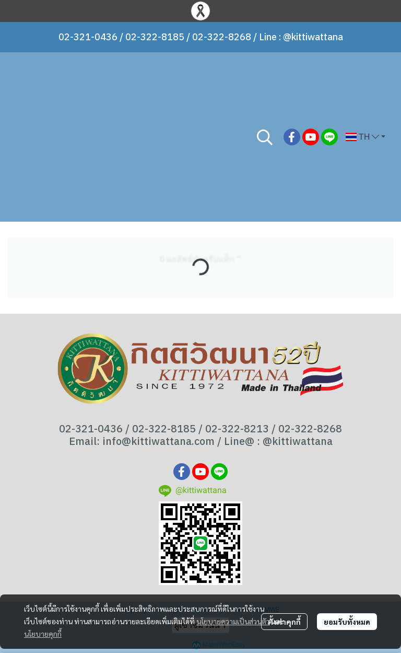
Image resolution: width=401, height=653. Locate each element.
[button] (265, 137)
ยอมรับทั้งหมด (347, 621)
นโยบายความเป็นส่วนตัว (233, 621)
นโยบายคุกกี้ (43, 633)
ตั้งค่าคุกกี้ (284, 621)
